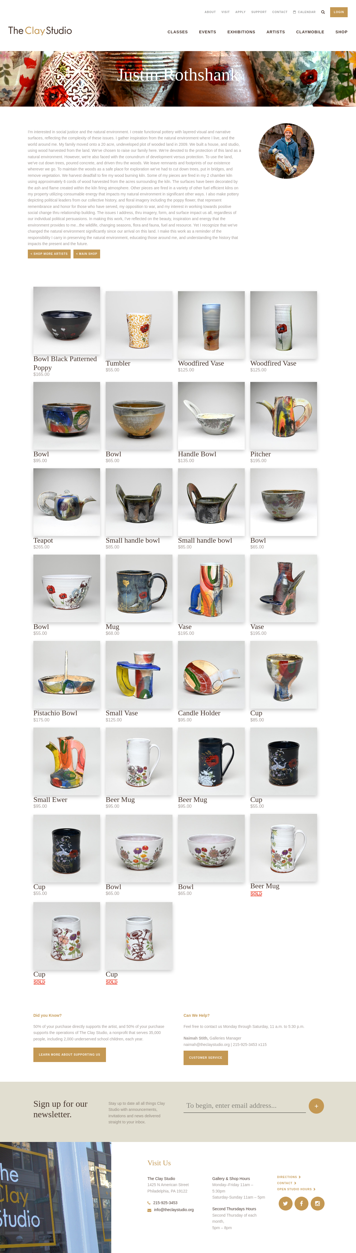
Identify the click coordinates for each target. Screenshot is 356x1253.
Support (259, 12)
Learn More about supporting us (69, 1054)
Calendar (307, 12)
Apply (240, 12)
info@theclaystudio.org (170, 1209)
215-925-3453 (162, 1203)
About (210, 12)
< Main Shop (86, 253)
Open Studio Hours (294, 1189)
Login (339, 12)
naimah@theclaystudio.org (207, 1044)
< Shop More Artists (49, 253)
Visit (225, 12)
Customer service (205, 1057)
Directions (287, 1177)
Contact (280, 12)
